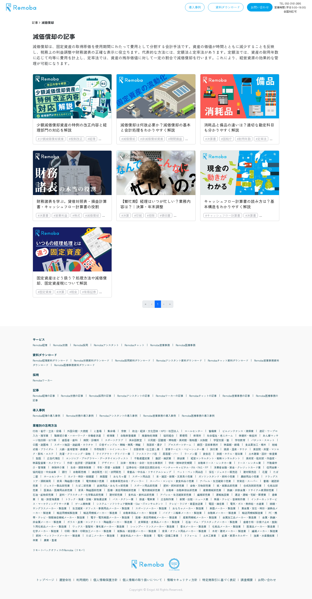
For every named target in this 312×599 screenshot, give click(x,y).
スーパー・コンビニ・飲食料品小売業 (172, 481)
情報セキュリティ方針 (182, 580)
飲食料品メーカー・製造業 (136, 535)
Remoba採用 (80, 345)
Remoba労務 (60, 345)
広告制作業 (167, 499)
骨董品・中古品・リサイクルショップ (149, 472)
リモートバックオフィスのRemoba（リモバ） (59, 550)
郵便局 (183, 435)
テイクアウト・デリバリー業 (113, 453)
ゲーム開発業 (83, 503)
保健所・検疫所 (248, 435)
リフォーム (190, 535)
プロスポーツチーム (179, 444)
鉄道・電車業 (147, 499)
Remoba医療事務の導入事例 (198, 415)
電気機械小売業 (95, 481)
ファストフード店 (146, 453)
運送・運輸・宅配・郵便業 (250, 494)
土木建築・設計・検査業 (263, 453)
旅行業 (214, 449)
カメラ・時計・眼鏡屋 (81, 476)
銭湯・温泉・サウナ (235, 449)
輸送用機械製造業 (67, 513)
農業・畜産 (50, 540)
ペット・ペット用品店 (190, 472)
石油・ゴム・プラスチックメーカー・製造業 (211, 522)
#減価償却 (128, 139)
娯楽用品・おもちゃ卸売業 (112, 485)
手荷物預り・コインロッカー (111, 449)
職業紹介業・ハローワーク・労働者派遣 (77, 435)
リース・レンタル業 (249, 463)
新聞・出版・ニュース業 (194, 499)
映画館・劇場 (231, 444)
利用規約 (82, 580)
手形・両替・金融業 (108, 467)
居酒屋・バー (170, 453)
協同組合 (168, 435)
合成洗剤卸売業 (252, 485)
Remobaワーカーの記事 (169, 395)
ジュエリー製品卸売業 (57, 485)
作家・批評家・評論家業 (81, 463)
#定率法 (261, 139)
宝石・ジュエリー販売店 (223, 472)
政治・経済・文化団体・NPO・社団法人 (155, 431)
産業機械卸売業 (212, 490)
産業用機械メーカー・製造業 (200, 517)
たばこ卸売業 (83, 485)
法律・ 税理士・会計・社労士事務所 (141, 463)
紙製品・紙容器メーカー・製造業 (136, 531)
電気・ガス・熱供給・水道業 (247, 503)
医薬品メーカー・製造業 (261, 526)
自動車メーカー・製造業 (222, 513)
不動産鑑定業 (142, 458)
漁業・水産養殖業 (264, 535)
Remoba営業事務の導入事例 (159, 415)
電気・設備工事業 (168, 535)
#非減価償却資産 (151, 139)
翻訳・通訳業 (163, 458)
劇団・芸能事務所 (207, 444)
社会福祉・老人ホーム (220, 435)
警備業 (212, 431)
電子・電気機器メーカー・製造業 (110, 517)
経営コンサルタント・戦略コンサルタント (215, 458)
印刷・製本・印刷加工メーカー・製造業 (88, 531)
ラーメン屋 (190, 453)
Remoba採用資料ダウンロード (132, 360)
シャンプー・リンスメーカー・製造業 (152, 526)
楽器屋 (103, 476)
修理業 (111, 435)
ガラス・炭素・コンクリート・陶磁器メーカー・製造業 (99, 522)
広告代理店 (53, 458)
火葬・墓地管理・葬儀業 (73, 449)
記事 (35, 22)
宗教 (123, 431)
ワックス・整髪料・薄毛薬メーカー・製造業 (98, 526)
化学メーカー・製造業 (46, 531)
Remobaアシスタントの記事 (133, 395)
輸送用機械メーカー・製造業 (100, 513)
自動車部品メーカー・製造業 (140, 513)
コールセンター (194, 431)
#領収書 (165, 215)
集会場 (111, 431)
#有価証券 (89, 292)
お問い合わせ (267, 580)
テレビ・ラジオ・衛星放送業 (186, 503)
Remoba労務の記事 (72, 395)
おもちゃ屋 (119, 476)
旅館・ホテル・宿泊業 (230, 453)
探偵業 (181, 458)
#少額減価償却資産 (51, 139)
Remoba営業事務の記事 (236, 395)
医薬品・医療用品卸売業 (58, 490)
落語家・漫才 (154, 444)
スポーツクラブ (114, 440)
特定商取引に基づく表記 (219, 580)
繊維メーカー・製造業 (265, 531)
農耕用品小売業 (250, 476)
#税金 (73, 292)
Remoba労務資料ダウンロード (91, 360)
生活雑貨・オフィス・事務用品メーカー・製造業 (101, 508)
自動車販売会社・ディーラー (127, 481)
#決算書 (210, 139)
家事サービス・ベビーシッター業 (184, 449)
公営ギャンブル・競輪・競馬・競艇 (120, 444)
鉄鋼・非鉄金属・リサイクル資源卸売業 (250, 490)
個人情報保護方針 (105, 580)
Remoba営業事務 (160, 345)
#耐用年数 (244, 139)
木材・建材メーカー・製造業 (229, 531)
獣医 (38, 458)
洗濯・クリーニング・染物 (75, 453)
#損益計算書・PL (272, 215)
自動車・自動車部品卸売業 (181, 490)
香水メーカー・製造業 (193, 526)
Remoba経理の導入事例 (46, 415)
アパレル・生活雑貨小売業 (215, 481)
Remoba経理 (40, 345)
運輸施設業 (222, 494)
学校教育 (240, 440)
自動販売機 (79, 472)
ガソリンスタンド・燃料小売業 (216, 476)
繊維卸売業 (203, 494)
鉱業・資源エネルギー (235, 535)
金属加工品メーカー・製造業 (239, 517)
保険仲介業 (58, 467)
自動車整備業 (128, 435)
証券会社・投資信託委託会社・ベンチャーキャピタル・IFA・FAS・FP (167, 467)
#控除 (151, 215)
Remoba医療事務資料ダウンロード (74, 365)
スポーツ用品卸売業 (146, 485)
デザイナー (108, 463)
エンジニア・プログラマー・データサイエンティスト (97, 458)
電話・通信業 (216, 503)
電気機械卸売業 (151, 490)
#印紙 (138, 215)
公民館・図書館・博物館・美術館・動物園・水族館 (178, 440)
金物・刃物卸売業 (200, 485)
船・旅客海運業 (50, 499)
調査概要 (247, 580)
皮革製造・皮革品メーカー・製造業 (159, 522)
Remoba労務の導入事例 (80, 415)
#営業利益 (60, 215)
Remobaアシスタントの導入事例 (118, 415)
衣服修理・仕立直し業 (146, 449)
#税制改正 (76, 139)
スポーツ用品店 (141, 476)
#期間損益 (175, 139)
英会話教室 (135, 440)
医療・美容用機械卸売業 (121, 490)
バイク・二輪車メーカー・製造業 (182, 513)
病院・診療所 (91, 440)
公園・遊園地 (40, 444)
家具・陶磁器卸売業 (90, 490)
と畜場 (98, 431)
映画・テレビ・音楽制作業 (229, 499)
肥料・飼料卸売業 (173, 485)
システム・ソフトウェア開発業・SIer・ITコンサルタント (129, 503)
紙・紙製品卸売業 (227, 485)
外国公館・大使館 (77, 431)
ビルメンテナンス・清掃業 (238, 431)
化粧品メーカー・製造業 (226, 526)
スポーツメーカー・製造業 (151, 508)
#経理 (91, 139)
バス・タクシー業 (123, 499)
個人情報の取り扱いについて (142, 580)
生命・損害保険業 (80, 467)
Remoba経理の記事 (44, 395)
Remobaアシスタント (106, 345)
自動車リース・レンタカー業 (215, 463)
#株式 (76, 215)
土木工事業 (209, 535)
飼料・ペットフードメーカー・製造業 (58, 535)
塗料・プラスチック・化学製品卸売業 (81, 494)
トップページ (45, 580)
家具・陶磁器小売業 (68, 481)
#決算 (125, 215)
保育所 (197, 435)
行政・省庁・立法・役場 (47, 431)
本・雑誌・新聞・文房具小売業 (174, 476)
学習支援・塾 (221, 440)
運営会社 (65, 580)
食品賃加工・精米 (255, 444)
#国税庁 (226, 139)
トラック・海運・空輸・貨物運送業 (86, 499)
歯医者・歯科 (70, 440)
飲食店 (207, 453)
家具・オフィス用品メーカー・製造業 (184, 531)
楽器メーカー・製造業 (223, 508)
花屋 (264, 472)
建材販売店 (249, 472)
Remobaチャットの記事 (203, 395)
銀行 (64, 472)
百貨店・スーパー (247, 481)
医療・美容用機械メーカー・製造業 (156, 517)
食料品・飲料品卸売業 (141, 494)
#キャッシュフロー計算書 (222, 215)
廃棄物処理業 (150, 435)
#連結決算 (182, 215)
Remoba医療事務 (185, 345)
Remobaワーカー (42, 380)
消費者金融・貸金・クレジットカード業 (237, 467)
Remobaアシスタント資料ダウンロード (179, 360)
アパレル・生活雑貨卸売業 (175, 494)
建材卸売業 (115, 494)
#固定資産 (107, 139)
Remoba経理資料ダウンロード (50, 360)
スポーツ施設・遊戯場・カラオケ (73, 444)
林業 (35, 540)
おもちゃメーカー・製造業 (188, 508)
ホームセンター (53, 476)
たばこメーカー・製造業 (100, 535)
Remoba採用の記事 (100, 395)
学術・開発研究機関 (180, 463)
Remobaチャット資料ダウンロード (228, 360)
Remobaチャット (134, 345)
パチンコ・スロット (263, 440)
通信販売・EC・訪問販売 (106, 472)
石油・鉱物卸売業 (43, 494)
